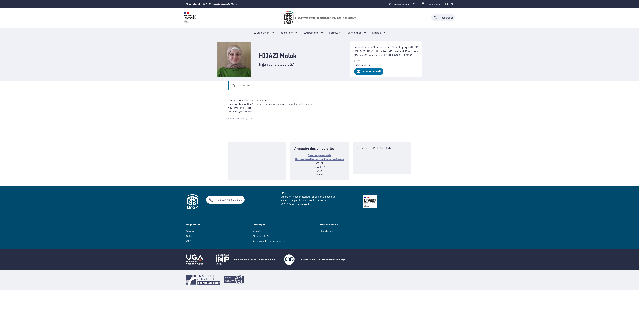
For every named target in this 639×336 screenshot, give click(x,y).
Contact (190, 230)
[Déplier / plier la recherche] (443, 17)
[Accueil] (233, 86)
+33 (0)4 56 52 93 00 (225, 199)
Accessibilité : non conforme (269, 240)
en (451, 3)
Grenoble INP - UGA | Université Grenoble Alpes (211, 3)
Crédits (257, 230)
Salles (189, 235)
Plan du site (326, 230)
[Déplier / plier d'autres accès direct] (402, 4)
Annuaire (247, 85)
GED (188, 240)
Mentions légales (262, 235)
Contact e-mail (369, 71)
